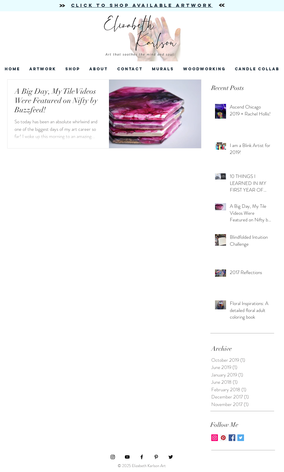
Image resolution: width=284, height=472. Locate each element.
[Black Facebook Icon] (142, 457)
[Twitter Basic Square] (240, 437)
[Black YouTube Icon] (127, 457)
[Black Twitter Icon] (171, 457)
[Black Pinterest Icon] (156, 457)
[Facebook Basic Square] (232, 437)
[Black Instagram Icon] (113, 457)
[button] (129, 69)
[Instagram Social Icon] (214, 437)
